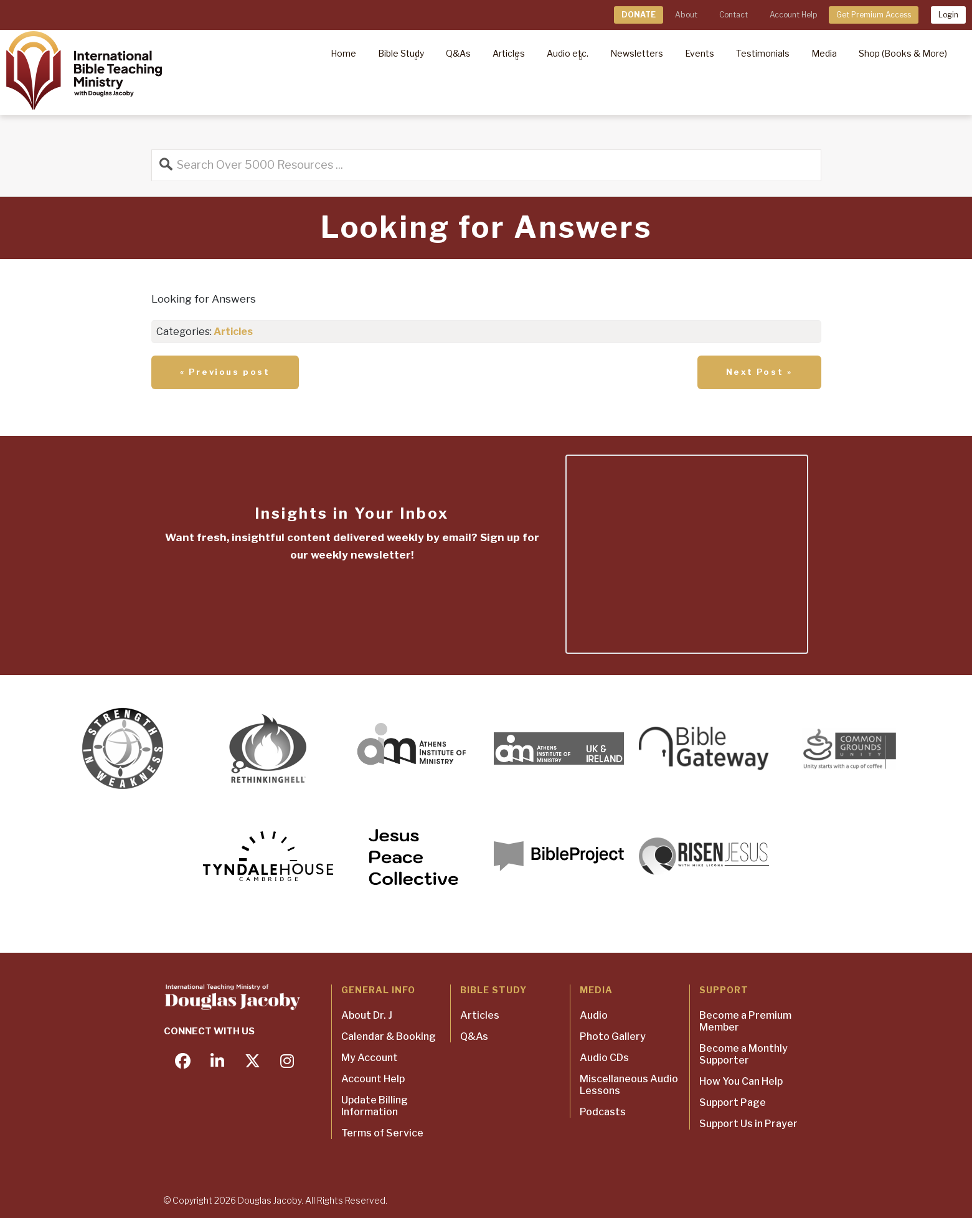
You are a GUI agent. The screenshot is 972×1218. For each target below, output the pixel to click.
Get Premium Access (873, 14)
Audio (594, 1015)
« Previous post (225, 372)
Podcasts (603, 1112)
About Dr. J (366, 1015)
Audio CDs (604, 1058)
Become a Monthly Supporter (743, 1054)
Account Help (793, 14)
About (686, 14)
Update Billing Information (374, 1106)
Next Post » (759, 372)
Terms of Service (382, 1133)
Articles (233, 332)
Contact (733, 14)
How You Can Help (741, 1081)
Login (948, 14)
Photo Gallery (613, 1036)
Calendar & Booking (388, 1036)
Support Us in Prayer (748, 1124)
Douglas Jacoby (269, 1200)
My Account (369, 1058)
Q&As (474, 1036)
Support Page (732, 1102)
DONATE (638, 14)
